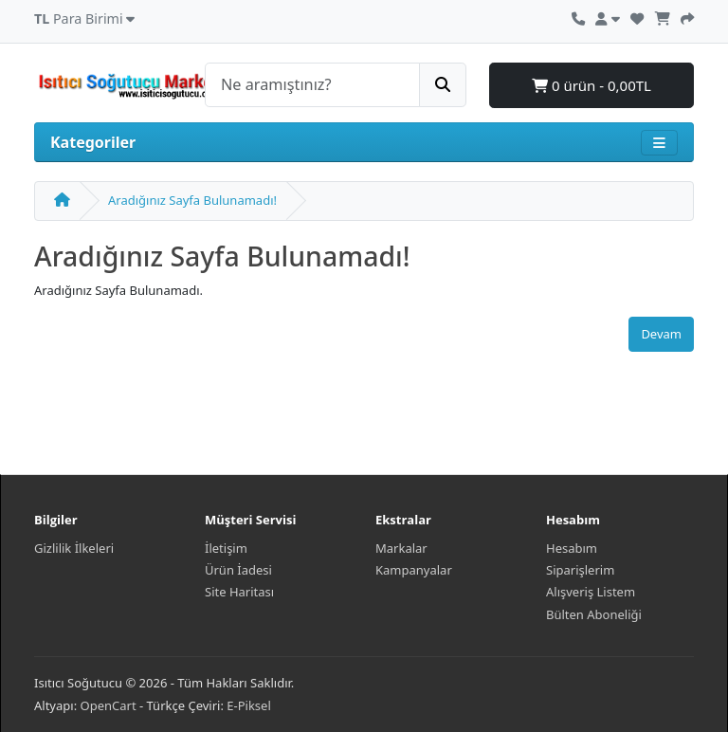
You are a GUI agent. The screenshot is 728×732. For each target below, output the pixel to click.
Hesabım (571, 548)
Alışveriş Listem (590, 591)
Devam (661, 333)
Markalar (401, 548)
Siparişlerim (580, 569)
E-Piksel (249, 705)
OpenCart (108, 705)
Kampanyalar (413, 569)
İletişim (226, 548)
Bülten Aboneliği (594, 614)
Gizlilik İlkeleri (74, 548)
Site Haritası (239, 591)
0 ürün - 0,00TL (591, 85)
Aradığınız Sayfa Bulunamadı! (192, 200)
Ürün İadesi (238, 569)
